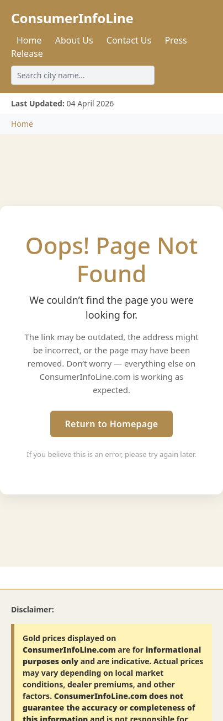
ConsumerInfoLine (72, 18)
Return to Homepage (111, 424)
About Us (74, 40)
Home (29, 40)
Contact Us (129, 40)
